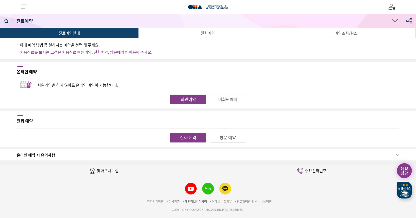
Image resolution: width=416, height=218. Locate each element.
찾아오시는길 (104, 171)
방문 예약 (228, 137)
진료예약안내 (69, 33)
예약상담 (404, 171)
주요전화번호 (312, 171)
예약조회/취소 (346, 33)
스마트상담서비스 (404, 190)
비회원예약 (228, 99)
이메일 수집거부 (222, 201)
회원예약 (188, 99)
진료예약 (25, 20)
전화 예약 (188, 137)
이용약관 (174, 201)
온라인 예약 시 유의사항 (36, 155)
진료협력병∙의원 (247, 201)
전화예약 (208, 33)
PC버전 (267, 201)
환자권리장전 (155, 201)
